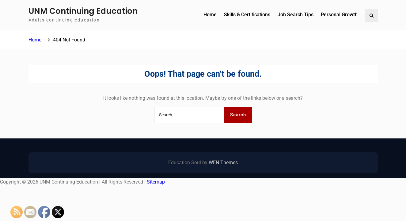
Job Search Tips (295, 14)
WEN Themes (223, 162)
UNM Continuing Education (83, 11)
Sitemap (156, 182)
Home (210, 14)
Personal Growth (339, 14)
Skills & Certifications (247, 14)
